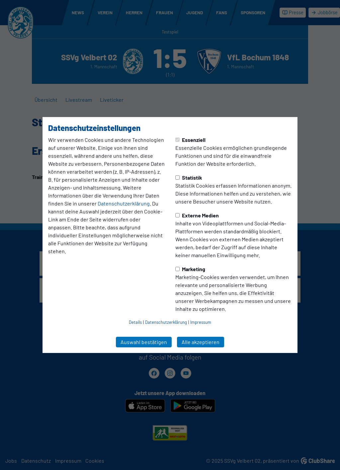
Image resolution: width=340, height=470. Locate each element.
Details (135, 322)
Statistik (188, 177)
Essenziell (190, 140)
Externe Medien (197, 215)
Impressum (200, 322)
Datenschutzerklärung (124, 203)
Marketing (190, 269)
